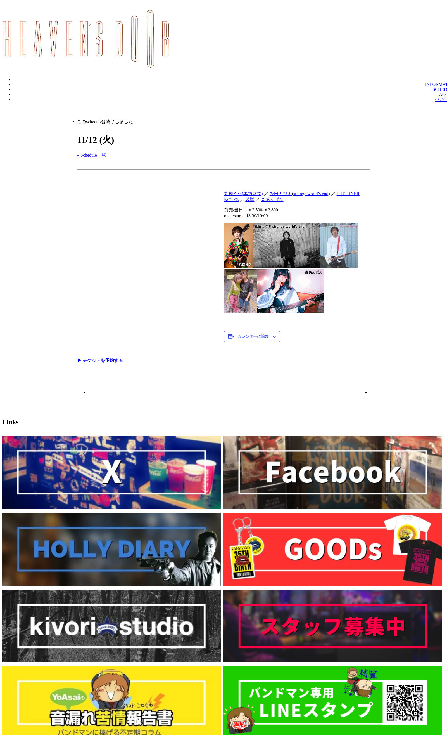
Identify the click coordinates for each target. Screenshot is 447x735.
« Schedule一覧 (91, 155)
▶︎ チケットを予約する (100, 360)
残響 (249, 199)
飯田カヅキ (281, 193)
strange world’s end (310, 193)
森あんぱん (272, 199)
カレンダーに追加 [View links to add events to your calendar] (253, 336)
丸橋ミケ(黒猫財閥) (243, 193)
